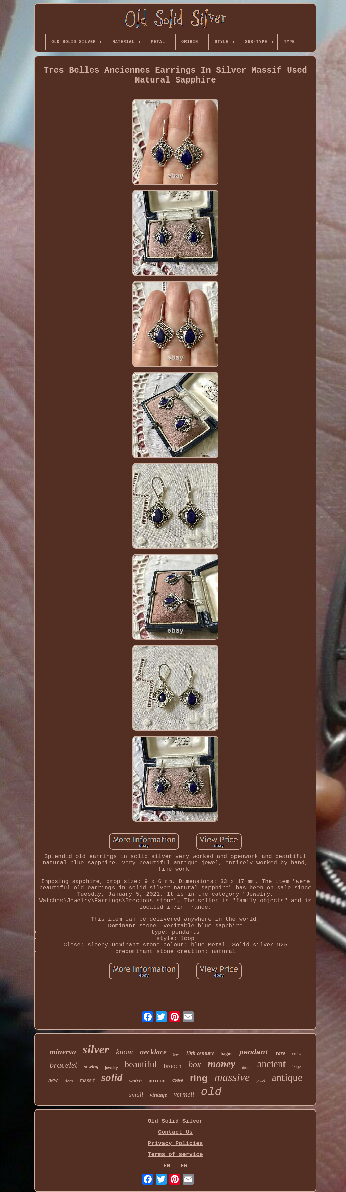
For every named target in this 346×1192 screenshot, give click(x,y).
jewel (260, 1081)
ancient (271, 1063)
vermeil (184, 1094)
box (194, 1064)
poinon (156, 1081)
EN (166, 1166)
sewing (91, 1066)
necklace (153, 1052)
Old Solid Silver (175, 1121)
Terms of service (175, 1154)
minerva (63, 1052)
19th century (200, 1053)
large (296, 1067)
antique (287, 1077)
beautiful (141, 1064)
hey (176, 1054)
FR (183, 1166)
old (211, 1091)
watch (135, 1080)
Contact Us (175, 1132)
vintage (158, 1095)
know (124, 1051)
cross (296, 1053)
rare (280, 1053)
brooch (173, 1065)
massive (232, 1077)
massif (87, 1080)
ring (199, 1078)
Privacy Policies (175, 1143)
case (177, 1080)
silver (96, 1049)
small (136, 1094)
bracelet (63, 1064)
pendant (254, 1052)
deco (69, 1080)
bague (226, 1053)
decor (246, 1068)
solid (111, 1077)
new (53, 1080)
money (222, 1063)
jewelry (111, 1068)
